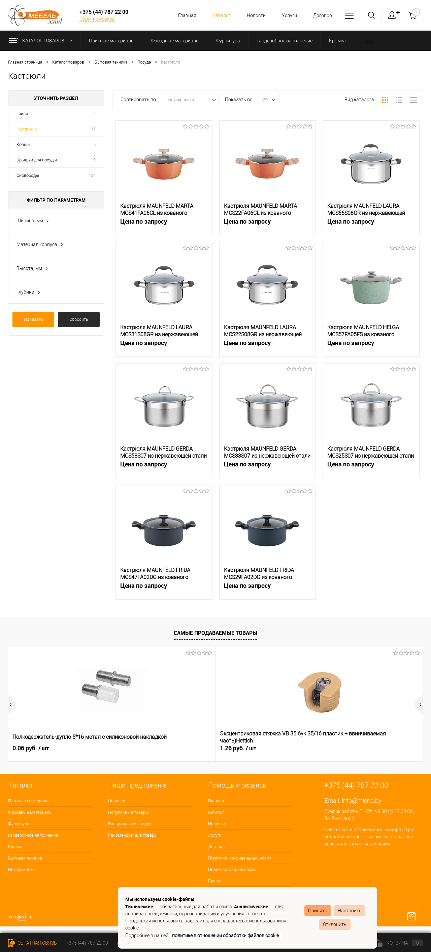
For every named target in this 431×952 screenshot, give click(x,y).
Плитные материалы (28, 800)
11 (93, 128)
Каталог (217, 15)
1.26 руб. (134, 748)
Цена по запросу (164, 225)
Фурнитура (18, 823)
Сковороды (27, 175)
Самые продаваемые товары (215, 633)
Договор (321, 15)
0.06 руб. (30, 748)
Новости (253, 15)
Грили (22, 113)
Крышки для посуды (36, 159)
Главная (182, 15)
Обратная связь (97, 19)
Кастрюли (26, 128)
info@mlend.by (362, 800)
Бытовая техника (25, 858)
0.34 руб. (238, 748)
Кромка (16, 846)
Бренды (216, 880)
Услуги (287, 15)
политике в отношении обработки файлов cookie (225, 935)
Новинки (116, 800)
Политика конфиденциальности (239, 858)
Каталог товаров (42, 41)
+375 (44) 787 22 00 (87, 943)
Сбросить (78, 319)
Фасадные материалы (30, 812)
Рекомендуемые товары (133, 835)
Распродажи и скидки (130, 823)
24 (93, 175)
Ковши (23, 144)
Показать (33, 319)
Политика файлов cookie (232, 869)
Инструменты (22, 869)
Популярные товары (128, 812)
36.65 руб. (343, 748)
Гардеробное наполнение (33, 835)
